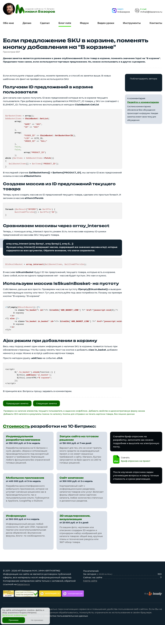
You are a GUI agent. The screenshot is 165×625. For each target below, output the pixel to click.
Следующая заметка (46, 403)
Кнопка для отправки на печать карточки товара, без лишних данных (99, 414)
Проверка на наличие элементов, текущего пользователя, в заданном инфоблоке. (45, 411)
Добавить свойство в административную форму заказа (117, 411)
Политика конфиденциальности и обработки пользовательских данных (45, 615)
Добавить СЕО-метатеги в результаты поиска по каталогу (32, 414)
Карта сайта (90, 580)
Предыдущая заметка (17, 403)
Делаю (27, 23)
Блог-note (64, 23)
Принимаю (14, 620)
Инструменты (132, 23)
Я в (153, 593)
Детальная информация (14, 615)
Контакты (156, 23)
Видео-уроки (105, 23)
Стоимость (16, 426)
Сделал (45, 23)
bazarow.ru (23, 584)
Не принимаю (37, 620)
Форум (84, 23)
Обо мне (8, 23)
